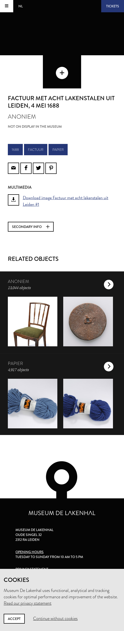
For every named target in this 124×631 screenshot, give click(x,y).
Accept (14, 618)
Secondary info (31, 226)
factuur (35, 149)
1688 (15, 149)
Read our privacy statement (27, 603)
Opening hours (29, 551)
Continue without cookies (55, 618)
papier (58, 149)
